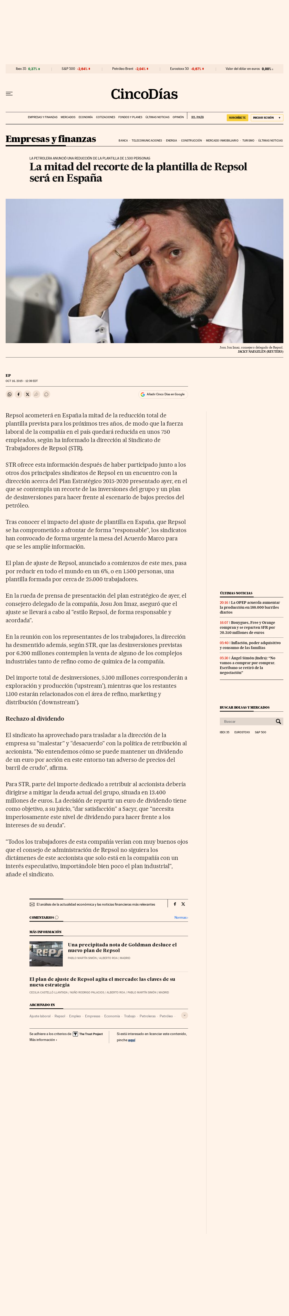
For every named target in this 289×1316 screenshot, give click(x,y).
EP (8, 375)
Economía (86, 117)
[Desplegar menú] (9, 94)
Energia (171, 140)
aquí (131, 1040)
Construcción (191, 140)
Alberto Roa (108, 958)
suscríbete (237, 117)
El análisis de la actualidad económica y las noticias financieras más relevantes (96, 904)
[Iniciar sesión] (267, 117)
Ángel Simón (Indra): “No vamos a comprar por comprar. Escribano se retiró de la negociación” (247, 665)
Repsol (60, 1016)
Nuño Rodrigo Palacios (87, 992)
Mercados (68, 117)
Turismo (248, 140)
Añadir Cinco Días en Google (165, 394)
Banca (123, 140)
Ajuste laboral (39, 1016)
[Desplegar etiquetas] (184, 1015)
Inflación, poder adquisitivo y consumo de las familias (250, 645)
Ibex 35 (21, 69)
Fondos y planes (130, 117)
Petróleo (166, 1016)
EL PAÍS (195, 115)
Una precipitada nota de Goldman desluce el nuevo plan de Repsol (122, 948)
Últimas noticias (157, 117)
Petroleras (148, 1016)
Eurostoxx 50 (179, 69)
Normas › (181, 917)
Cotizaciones (105, 117)
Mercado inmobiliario (222, 140)
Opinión (178, 117)
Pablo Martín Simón (82, 958)
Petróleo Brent (122, 69)
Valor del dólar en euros (243, 69)
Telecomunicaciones (147, 140)
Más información (43, 1040)
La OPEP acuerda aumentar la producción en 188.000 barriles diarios (250, 607)
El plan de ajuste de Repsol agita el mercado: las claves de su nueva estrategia (102, 982)
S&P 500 (68, 69)
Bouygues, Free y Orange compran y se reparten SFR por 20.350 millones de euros (247, 627)
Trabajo (130, 1016)
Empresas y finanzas (42, 117)
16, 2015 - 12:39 (22, 381)
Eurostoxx (242, 732)
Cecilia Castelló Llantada (48, 992)
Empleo (75, 1016)
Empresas (92, 1016)
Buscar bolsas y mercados (244, 707)
